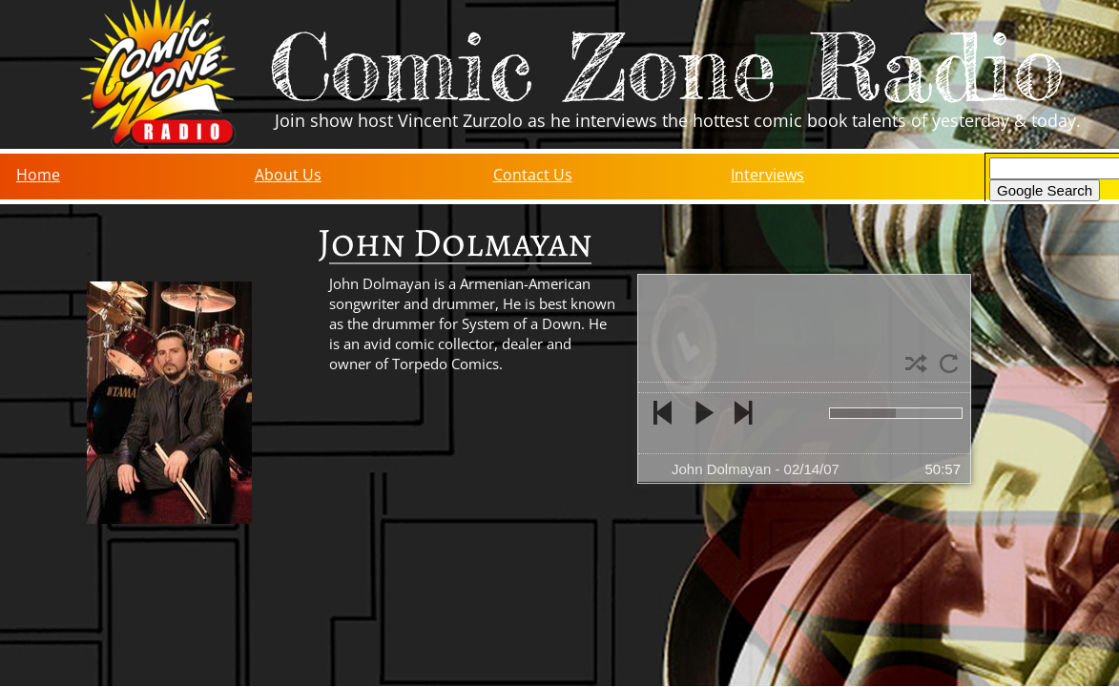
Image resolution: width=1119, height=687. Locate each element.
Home (38, 174)
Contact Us (532, 174)
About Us (288, 174)
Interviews (767, 174)
